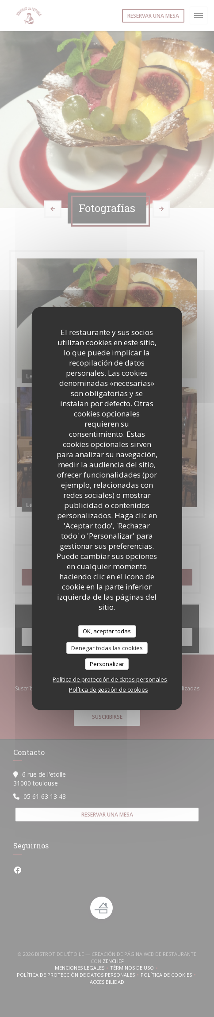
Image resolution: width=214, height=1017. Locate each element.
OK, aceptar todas (107, 631)
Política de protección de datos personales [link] (110, 679)
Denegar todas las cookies (107, 647)
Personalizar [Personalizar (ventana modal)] (107, 664)
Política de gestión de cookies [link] (108, 689)
